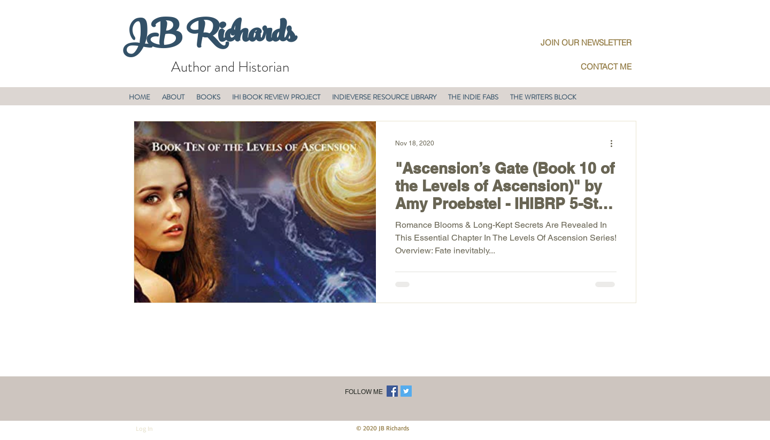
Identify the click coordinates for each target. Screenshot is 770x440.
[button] (173, 97)
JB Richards (209, 36)
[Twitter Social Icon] (406, 391)
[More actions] (615, 143)
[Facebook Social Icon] (392, 391)
